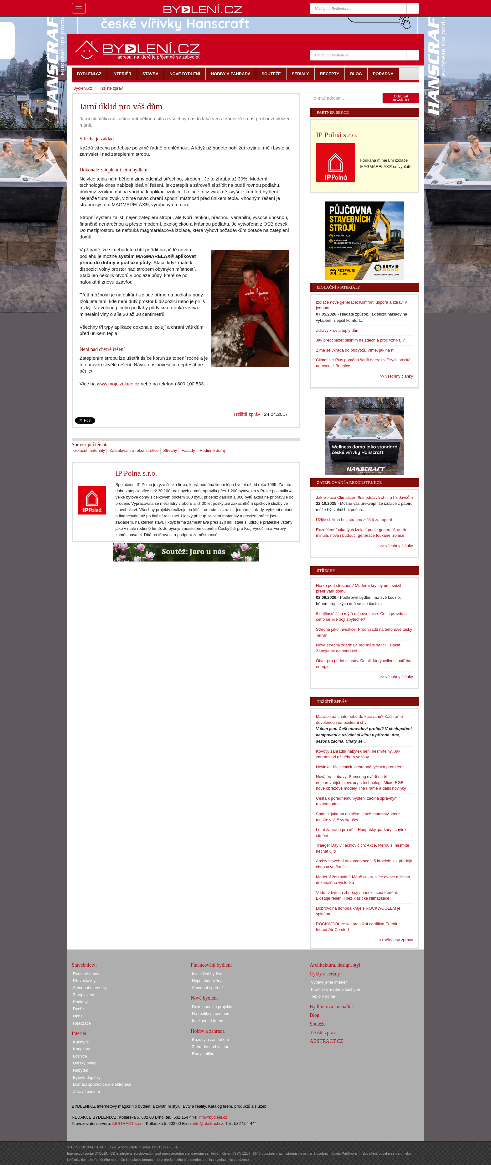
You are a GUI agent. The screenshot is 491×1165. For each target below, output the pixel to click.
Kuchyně (81, 1042)
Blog (314, 1015)
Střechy (170, 450)
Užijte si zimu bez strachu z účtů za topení (354, 519)
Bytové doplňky (87, 1077)
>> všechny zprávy (396, 940)
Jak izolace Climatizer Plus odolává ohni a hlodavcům (364, 497)
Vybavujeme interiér (329, 982)
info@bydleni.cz (213, 1117)
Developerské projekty (212, 1006)
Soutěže (318, 1024)
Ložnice (80, 1056)
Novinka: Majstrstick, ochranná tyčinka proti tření (360, 767)
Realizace (82, 1023)
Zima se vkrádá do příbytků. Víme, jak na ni (355, 350)
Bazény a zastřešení (210, 1039)
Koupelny (81, 1049)
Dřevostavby (84, 980)
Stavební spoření (207, 987)
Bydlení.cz (82, 88)
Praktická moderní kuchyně (335, 989)
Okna (78, 1016)
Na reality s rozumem (211, 1013)
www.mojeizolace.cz (118, 383)
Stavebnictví (84, 965)
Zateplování (83, 994)
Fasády (188, 450)
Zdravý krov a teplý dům (337, 330)
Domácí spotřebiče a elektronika (102, 1084)
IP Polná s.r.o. (136, 473)
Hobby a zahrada (208, 1031)
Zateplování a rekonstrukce (134, 450)
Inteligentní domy (207, 1020)
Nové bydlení (204, 997)
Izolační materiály (89, 450)
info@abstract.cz (208, 1123)
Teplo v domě (323, 996)
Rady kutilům (203, 1053)
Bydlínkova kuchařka (331, 1006)
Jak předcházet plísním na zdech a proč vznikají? (360, 340)
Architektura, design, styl (335, 965)
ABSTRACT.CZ (326, 1041)
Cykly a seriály (325, 973)
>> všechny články (396, 376)
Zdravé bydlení (86, 1091)
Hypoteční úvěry (206, 980)
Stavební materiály (90, 987)
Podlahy (80, 1002)
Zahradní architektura (211, 1046)
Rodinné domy (212, 450)
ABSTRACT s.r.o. (128, 1123)
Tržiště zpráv (246, 414)
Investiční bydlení (207, 973)
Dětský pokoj (84, 1063)
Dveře (78, 1008)
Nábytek (80, 1070)
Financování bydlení (211, 965)
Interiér (79, 1033)
